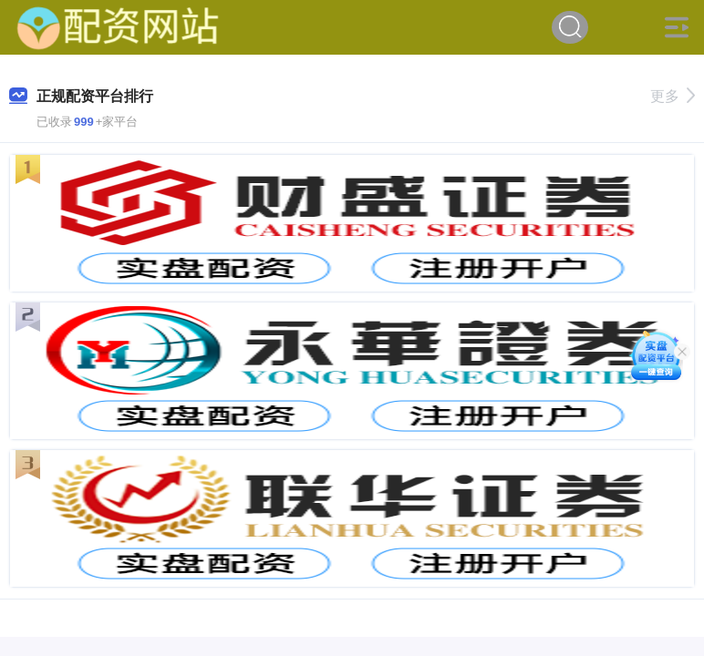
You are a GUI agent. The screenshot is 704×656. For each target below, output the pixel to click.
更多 (672, 96)
